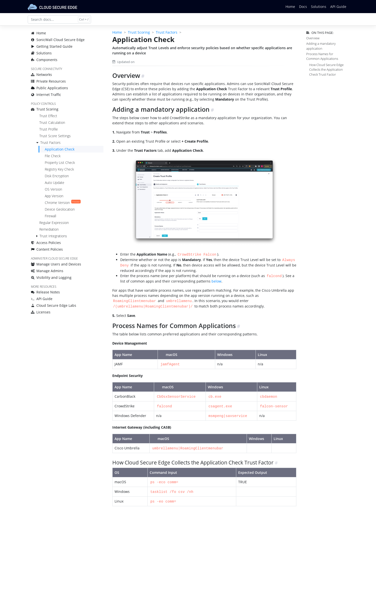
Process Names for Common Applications (322, 56)
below (216, 280)
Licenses (40, 312)
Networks (41, 74)
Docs (303, 6)
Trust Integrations (53, 236)
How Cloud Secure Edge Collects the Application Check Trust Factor (326, 69)
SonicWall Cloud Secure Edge (58, 39)
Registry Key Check (59, 169)
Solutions (318, 6)
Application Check (59, 149)
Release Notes (45, 292)
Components (44, 59)
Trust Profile (48, 129)
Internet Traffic (46, 94)
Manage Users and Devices (56, 264)
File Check (53, 155)
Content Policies (47, 249)
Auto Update (54, 182)
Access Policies (46, 242)
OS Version (53, 189)
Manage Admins (47, 270)
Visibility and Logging (51, 277)
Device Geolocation (60, 209)
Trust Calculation (52, 122)
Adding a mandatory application (321, 45)
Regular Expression (54, 222)
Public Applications (49, 88)
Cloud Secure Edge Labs (53, 305)
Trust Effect (48, 115)
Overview (312, 38)
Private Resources (48, 81)
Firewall (50, 216)
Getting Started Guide (51, 46)
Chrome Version (63, 202)
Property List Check (60, 162)
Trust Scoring (44, 109)
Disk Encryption (57, 176)
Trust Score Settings (55, 135)
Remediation (49, 229)
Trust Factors (50, 142)
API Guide (338, 6)
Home (290, 6)
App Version (54, 196)
